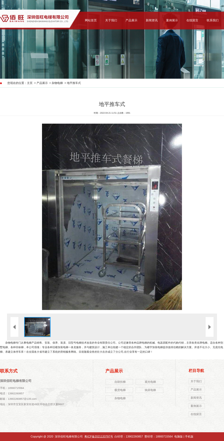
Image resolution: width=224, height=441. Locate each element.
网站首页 (91, 20)
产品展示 (131, 20)
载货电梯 (120, 390)
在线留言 (192, 20)
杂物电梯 (57, 82)
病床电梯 (150, 390)
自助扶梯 (120, 381)
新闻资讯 (152, 20)
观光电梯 (150, 381)
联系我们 (213, 20)
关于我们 (111, 20)
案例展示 (172, 20)
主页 (30, 82)
